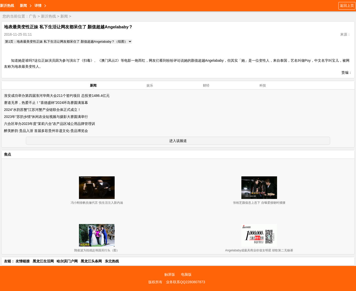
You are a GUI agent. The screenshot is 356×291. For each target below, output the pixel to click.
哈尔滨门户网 (67, 261)
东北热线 (112, 261)
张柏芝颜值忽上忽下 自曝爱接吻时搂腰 (259, 202)
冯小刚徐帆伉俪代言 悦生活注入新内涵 (97, 202)
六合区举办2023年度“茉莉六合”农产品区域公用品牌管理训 (49, 124)
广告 (32, 16)
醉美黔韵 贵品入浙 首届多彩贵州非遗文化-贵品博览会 (46, 131)
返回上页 (347, 6)
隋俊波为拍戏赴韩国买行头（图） (96, 250)
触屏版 (169, 274)
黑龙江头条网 (91, 261)
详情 (37, 6)
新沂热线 (7, 6)
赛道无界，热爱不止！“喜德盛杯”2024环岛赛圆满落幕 (46, 103)
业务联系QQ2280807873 (185, 282)
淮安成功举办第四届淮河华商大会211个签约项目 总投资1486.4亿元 (57, 96)
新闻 (23, 6)
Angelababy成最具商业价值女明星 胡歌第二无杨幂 (259, 250)
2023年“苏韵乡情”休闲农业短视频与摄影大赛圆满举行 (46, 117)
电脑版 (186, 274)
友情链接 (23, 261)
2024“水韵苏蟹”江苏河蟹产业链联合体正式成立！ (42, 110)
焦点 (7, 154)
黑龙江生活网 (43, 261)
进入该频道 (178, 141)
